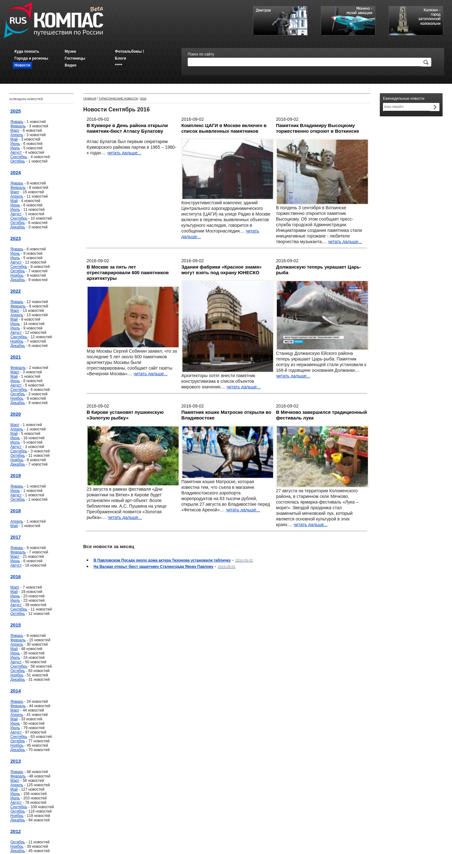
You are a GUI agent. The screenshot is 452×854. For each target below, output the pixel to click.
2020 (15, 414)
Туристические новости (118, 98)
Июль (15, 148)
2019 (15, 475)
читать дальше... (124, 152)
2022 (15, 291)
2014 (15, 690)
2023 (15, 238)
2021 (15, 357)
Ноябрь (17, 275)
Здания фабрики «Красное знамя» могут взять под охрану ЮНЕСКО (221, 269)
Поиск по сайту (201, 54)
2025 (15, 111)
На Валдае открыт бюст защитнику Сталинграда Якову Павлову (153, 566)
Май (14, 139)
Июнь (15, 143)
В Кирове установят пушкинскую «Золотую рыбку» (125, 414)
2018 (15, 510)
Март (14, 130)
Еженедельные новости (403, 98)
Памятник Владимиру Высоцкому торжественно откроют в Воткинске (317, 128)
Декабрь (17, 227)
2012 (15, 831)
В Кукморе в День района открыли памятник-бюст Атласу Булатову (127, 128)
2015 (15, 624)
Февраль (18, 126)
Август (16, 152)
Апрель (16, 135)
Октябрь (17, 161)
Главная (89, 98)
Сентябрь (18, 157)
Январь (16, 122)
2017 (15, 537)
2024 (15, 172)
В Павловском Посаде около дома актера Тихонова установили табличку (162, 560)
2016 (15, 576)
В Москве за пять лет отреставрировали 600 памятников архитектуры (128, 272)
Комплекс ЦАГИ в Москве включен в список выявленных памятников (223, 128)
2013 (15, 761)
